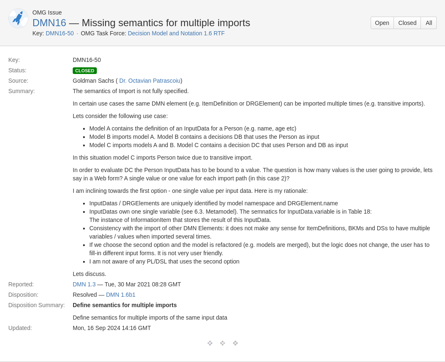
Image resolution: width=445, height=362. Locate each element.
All (428, 23)
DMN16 (49, 22)
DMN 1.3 (84, 284)
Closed (407, 23)
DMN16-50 (60, 33)
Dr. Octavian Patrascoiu (149, 80)
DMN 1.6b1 (120, 294)
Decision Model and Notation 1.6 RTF (176, 33)
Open (382, 23)
